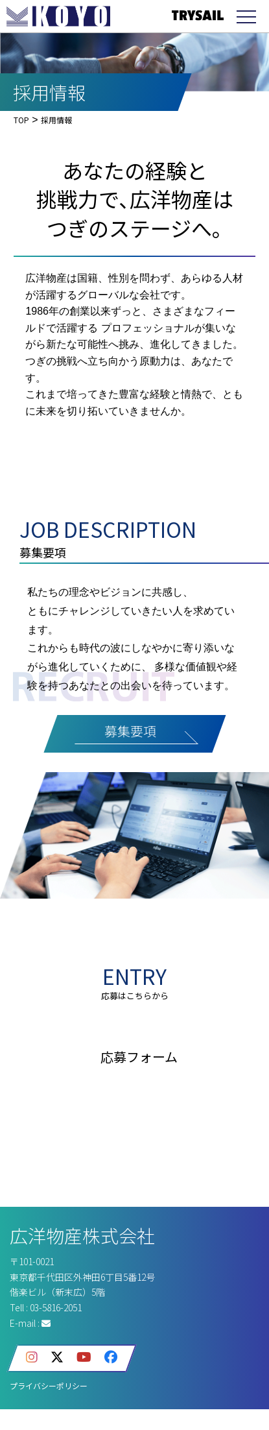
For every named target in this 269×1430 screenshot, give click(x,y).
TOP (21, 119)
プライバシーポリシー (49, 1385)
